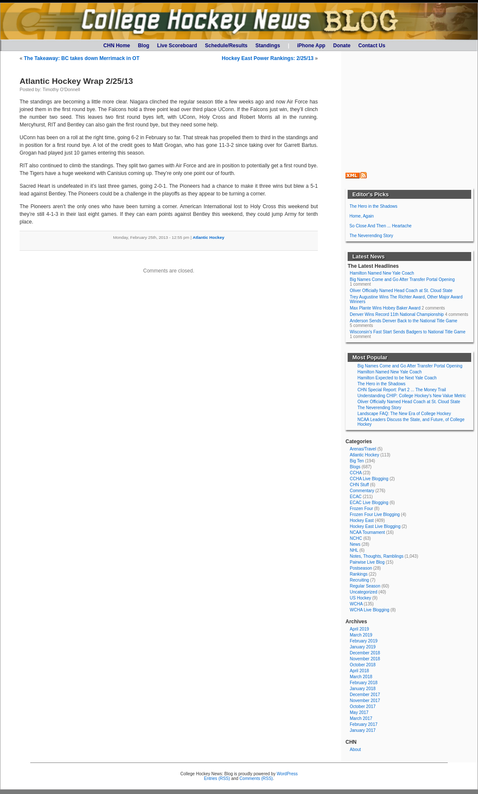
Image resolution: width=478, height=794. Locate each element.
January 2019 (363, 647)
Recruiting (359, 580)
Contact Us (371, 46)
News (355, 544)
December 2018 (365, 653)
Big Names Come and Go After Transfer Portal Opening (402, 279)
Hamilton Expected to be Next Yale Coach (397, 378)
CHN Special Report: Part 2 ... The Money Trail (401, 389)
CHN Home (117, 46)
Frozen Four (361, 508)
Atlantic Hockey (208, 237)
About (355, 749)
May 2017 (359, 712)
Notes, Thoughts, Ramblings (376, 556)
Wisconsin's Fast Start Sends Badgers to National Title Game (407, 332)
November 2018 (365, 658)
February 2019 (363, 641)
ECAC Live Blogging (369, 502)
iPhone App (311, 46)
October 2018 (363, 664)
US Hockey (360, 598)
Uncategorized (363, 592)
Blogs (355, 466)
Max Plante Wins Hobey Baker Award (385, 308)
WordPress (286, 773)
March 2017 (361, 718)
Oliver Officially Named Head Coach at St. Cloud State (401, 290)
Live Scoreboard (177, 46)
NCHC (356, 538)
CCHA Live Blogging (369, 478)
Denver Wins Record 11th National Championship (397, 314)
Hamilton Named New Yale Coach (382, 273)
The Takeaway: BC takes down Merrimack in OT (81, 58)
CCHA (356, 472)
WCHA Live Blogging (369, 610)
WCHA (356, 604)
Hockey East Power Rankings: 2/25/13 (268, 58)
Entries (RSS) (217, 778)
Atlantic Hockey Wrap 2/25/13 (76, 81)
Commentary (362, 490)
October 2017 (363, 706)
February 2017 (363, 724)
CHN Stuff (359, 484)
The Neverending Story (371, 235)
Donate (342, 46)
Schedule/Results (226, 46)
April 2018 (359, 670)
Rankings (359, 574)
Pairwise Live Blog (367, 562)
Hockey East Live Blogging (375, 526)
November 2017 (365, 700)
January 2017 (363, 730)
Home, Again (361, 216)
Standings (267, 46)
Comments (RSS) (256, 778)
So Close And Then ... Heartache (380, 226)
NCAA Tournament (367, 532)
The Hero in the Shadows (373, 206)
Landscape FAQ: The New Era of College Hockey (404, 413)
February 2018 (363, 682)
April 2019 (359, 629)
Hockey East (362, 520)
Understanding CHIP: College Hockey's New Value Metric (411, 395)
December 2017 (365, 694)
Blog (144, 46)
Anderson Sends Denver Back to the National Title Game (403, 320)
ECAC (356, 496)
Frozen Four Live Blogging (375, 514)
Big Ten (357, 461)
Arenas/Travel (363, 449)
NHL (354, 550)
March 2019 (361, 635)
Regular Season (365, 586)
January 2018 (363, 688)
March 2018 (361, 676)
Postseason (361, 568)
